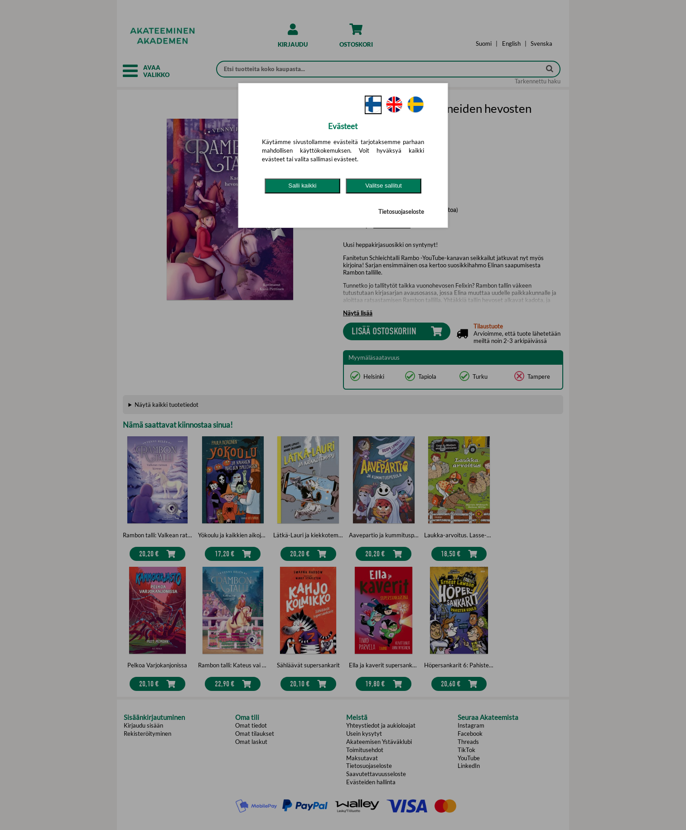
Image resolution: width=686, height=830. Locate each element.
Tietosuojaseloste (401, 211)
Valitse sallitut (383, 185)
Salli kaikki (302, 185)
